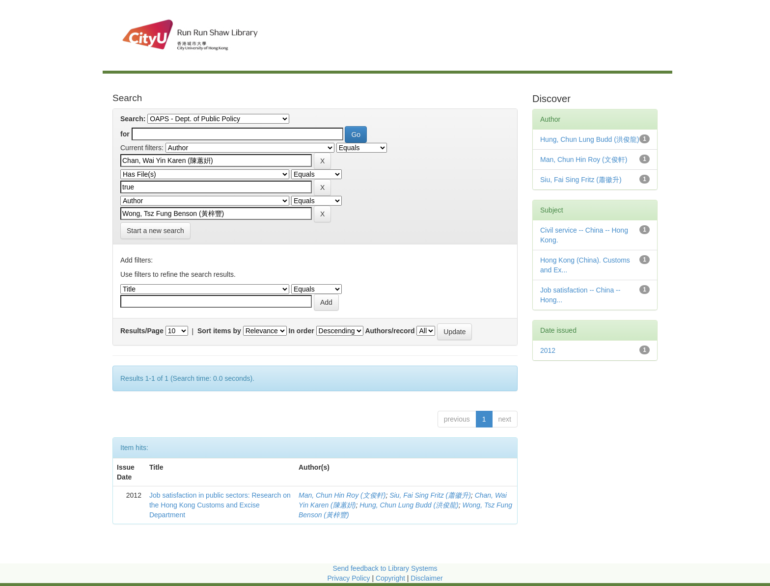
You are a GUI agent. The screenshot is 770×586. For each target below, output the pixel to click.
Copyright (391, 578)
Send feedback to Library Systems (384, 568)
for (125, 134)
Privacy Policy (348, 578)
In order (301, 331)
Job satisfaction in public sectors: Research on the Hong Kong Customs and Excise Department (220, 505)
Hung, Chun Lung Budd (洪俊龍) (409, 505)
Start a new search (155, 231)
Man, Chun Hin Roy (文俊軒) (342, 495)
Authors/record (389, 331)
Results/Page (142, 331)
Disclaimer (426, 578)
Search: (132, 119)
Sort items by (219, 331)
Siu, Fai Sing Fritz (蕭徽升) (430, 495)
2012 (547, 350)
